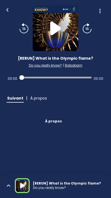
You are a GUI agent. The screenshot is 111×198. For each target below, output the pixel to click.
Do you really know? (45, 65)
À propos (53, 121)
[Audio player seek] (55, 77)
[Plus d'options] (100, 11)
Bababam (73, 65)
